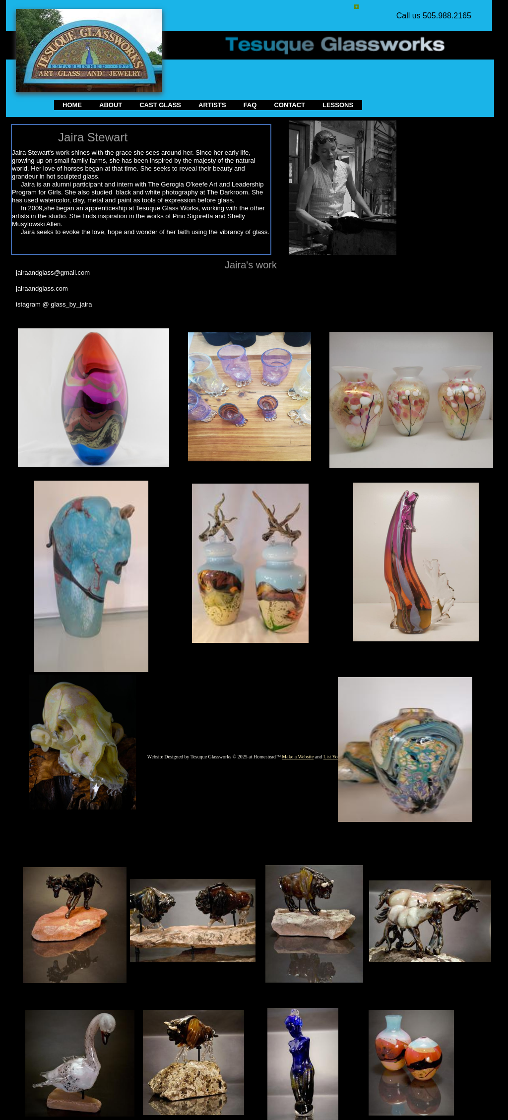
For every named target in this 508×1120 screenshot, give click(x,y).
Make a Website (298, 756)
